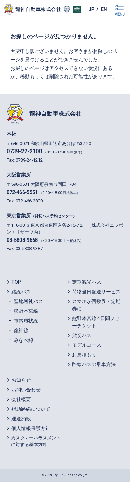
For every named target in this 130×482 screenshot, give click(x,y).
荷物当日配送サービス (96, 291)
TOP (16, 282)
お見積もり (84, 354)
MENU (119, 14)
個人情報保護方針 (30, 428)
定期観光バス (86, 282)
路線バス (21, 291)
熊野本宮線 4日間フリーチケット (96, 322)
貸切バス (82, 335)
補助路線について (30, 409)
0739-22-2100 (24, 151)
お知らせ (21, 380)
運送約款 (21, 418)
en (104, 9)
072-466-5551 (22, 192)
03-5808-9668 (22, 240)
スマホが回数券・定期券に (96, 305)
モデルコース (86, 345)
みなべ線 (23, 340)
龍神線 (21, 330)
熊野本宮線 (26, 311)
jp (91, 9)
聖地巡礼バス (28, 301)
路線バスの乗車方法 (94, 364)
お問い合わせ (26, 389)
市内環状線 (26, 321)
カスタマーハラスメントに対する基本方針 (36, 441)
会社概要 (21, 399)
